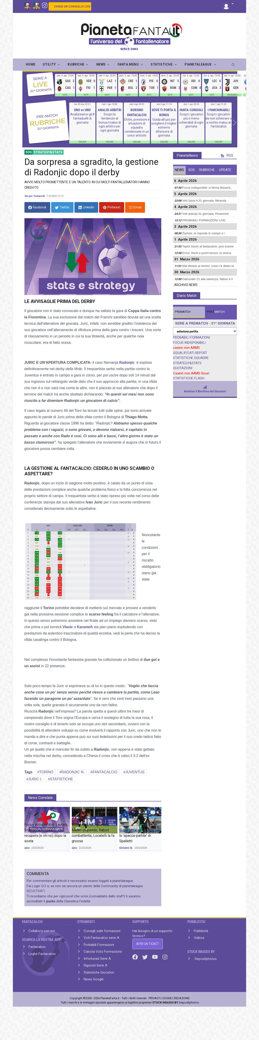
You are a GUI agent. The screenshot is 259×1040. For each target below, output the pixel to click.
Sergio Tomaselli (34, 196)
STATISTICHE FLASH (188, 378)
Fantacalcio (37, 947)
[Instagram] (45, 5)
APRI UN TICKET (147, 944)
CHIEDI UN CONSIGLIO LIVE (72, 6)
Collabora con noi (42, 931)
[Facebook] (135, 957)
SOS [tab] (191, 170)
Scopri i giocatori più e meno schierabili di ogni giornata (191, 120)
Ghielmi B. (126, 848)
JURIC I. (35, 779)
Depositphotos (205, 959)
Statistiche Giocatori (99, 972)
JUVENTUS (134, 772)
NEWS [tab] (179, 170)
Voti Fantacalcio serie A (101, 938)
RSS (227, 155)
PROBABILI (232, 94)
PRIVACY (154, 998)
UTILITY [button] (49, 64)
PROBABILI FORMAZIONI (191, 337)
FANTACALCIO (105, 772)
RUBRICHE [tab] (207, 170)
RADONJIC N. (72, 772)
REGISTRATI (36, 891)
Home (31, 64)
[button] (228, 4)
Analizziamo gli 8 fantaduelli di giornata (82, 118)
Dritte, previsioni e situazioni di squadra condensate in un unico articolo (137, 127)
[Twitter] (145, 957)
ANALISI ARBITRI (109, 110)
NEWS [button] (101, 64)
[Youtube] (155, 957)
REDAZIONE (182, 998)
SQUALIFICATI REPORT (190, 353)
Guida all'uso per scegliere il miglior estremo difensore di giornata (164, 127)
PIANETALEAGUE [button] (198, 64)
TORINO (46, 772)
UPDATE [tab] (225, 170)
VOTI (65, 94)
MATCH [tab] (182, 311)
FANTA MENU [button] (128, 64)
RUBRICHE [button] (76, 64)
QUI (43, 886)
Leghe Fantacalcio (42, 954)
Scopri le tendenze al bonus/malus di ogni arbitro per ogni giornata (110, 122)
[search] (233, 63)
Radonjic (127, 362)
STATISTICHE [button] (162, 64)
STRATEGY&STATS (187, 363)
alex (27, 848)
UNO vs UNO (82, 110)
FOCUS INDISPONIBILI (189, 343)
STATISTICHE (61, 779)
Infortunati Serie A (97, 959)
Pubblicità (201, 931)
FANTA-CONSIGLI (191, 110)
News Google (94, 979)
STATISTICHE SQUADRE (191, 358)
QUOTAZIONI (182, 368)
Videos (199, 938)
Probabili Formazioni (99, 945)
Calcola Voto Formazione (103, 952)
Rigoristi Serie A (95, 965)
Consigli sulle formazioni (102, 931)
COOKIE (167, 998)
